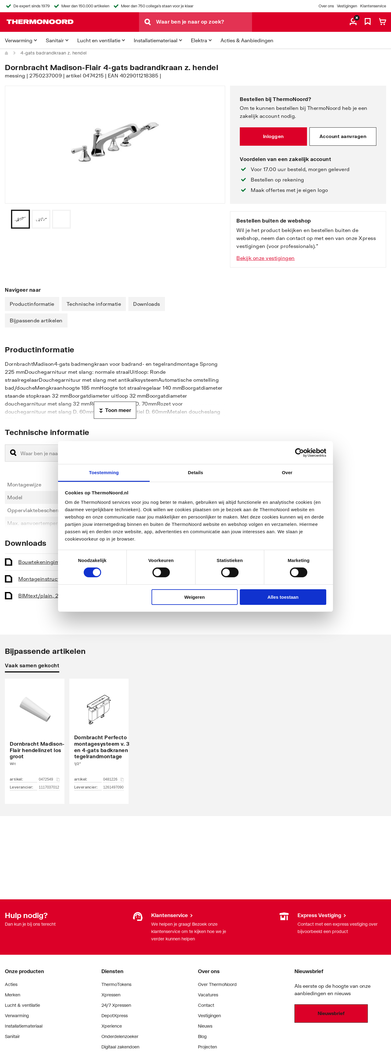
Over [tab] (287, 472)
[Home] (7, 53)
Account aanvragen (343, 136)
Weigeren (194, 597)
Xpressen (110, 994)
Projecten (207, 1046)
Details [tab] (195, 472)
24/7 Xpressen (116, 1005)
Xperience (111, 1026)
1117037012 (49, 787)
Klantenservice (373, 6)
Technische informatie (94, 304)
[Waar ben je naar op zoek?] (204, 22)
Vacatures (208, 994)
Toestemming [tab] (104, 472)
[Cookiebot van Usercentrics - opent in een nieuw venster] (299, 452)
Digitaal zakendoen (120, 1046)
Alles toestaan (283, 597)
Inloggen (273, 136)
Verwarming (17, 1015)
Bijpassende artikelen (36, 320)
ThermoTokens (116, 984)
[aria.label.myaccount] (353, 22)
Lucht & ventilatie (22, 1005)
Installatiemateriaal (23, 1026)
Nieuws (205, 1026)
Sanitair (12, 1036)
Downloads (146, 304)
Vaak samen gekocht (32, 665)
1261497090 (113, 787)
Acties (11, 984)
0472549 (49, 779)
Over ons (326, 6)
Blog (202, 1036)
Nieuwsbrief (331, 1013)
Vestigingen (347, 6)
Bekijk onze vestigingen (265, 258)
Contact (206, 1005)
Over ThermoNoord (217, 984)
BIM (44, 595)
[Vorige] (213, 219)
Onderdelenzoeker (119, 1036)
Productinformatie (32, 304)
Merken (12, 994)
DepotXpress (114, 1015)
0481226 (113, 779)
